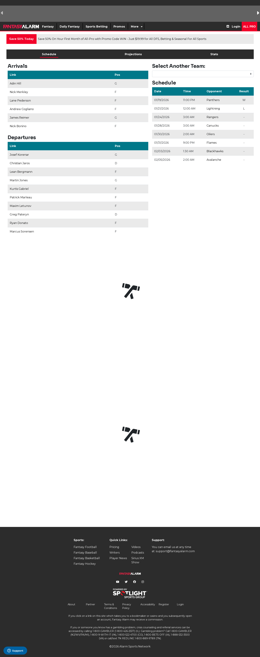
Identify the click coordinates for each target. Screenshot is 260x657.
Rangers (212, 117)
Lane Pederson (20, 100)
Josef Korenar (19, 154)
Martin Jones (18, 180)
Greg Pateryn (19, 214)
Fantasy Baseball (85, 552)
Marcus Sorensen (22, 231)
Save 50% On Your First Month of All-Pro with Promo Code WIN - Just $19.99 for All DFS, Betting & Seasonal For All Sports (122, 39)
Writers (114, 552)
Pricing (114, 547)
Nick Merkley (19, 92)
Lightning (213, 108)
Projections (133, 54)
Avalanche (214, 159)
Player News (118, 558)
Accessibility (147, 604)
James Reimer (19, 117)
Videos (135, 547)
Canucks (213, 125)
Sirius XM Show (137, 560)
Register (164, 604)
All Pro (249, 26)
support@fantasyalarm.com (175, 551)
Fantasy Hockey (85, 563)
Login (236, 26)
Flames (211, 142)
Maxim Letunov (20, 206)
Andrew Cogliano (22, 109)
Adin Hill (15, 83)
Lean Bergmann (21, 171)
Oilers (211, 134)
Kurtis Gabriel (19, 189)
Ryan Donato (19, 223)
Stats (214, 54)
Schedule (49, 54)
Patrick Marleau (21, 197)
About (71, 604)
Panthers (213, 100)
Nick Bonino (18, 126)
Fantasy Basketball (87, 558)
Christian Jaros (20, 163)
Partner (90, 604)
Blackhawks (215, 151)
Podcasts (137, 552)
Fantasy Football (85, 547)
